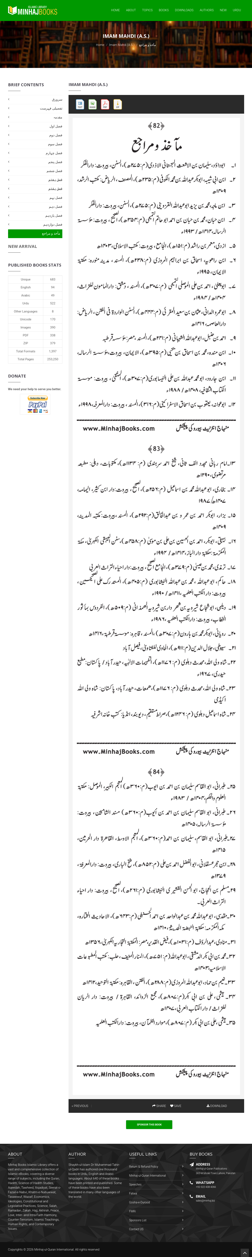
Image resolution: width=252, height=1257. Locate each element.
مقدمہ (57, 117)
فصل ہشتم (55, 189)
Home (115, 10)
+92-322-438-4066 (206, 1187)
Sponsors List (138, 1220)
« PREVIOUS (80, 1106)
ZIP (25, 343)
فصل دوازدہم (52, 224)
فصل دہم (55, 207)
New (223, 10)
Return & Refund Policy (143, 1166)
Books (164, 10)
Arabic (25, 295)
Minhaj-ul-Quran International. (54, 1249)
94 (52, 287)
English (26, 287)
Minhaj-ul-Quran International (147, 1175)
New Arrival (22, 246)
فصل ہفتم (55, 180)
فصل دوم (55, 135)
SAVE (175, 1106)
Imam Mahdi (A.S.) (121, 45)
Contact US (136, 1229)
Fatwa (133, 1193)
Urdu (237, 10)
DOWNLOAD (217, 1106)
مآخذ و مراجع (51, 233)
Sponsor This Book (149, 1124)
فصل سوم (55, 144)
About (131, 10)
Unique (25, 279)
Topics (147, 10)
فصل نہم (55, 198)
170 (52, 319)
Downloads (184, 10)
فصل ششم (54, 171)
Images (25, 327)
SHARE (159, 1106)
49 (52, 295)
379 (52, 343)
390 (52, 327)
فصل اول (55, 126)
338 (52, 335)
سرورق (57, 99)
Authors (207, 10)
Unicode (25, 319)
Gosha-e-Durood (139, 1202)
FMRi (132, 1211)
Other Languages (25, 311)
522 (52, 303)
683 (52, 279)
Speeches (135, 1184)
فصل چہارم (54, 153)
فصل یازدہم (53, 216)
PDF (26, 335)
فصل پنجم (55, 162)
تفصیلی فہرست (51, 108)
